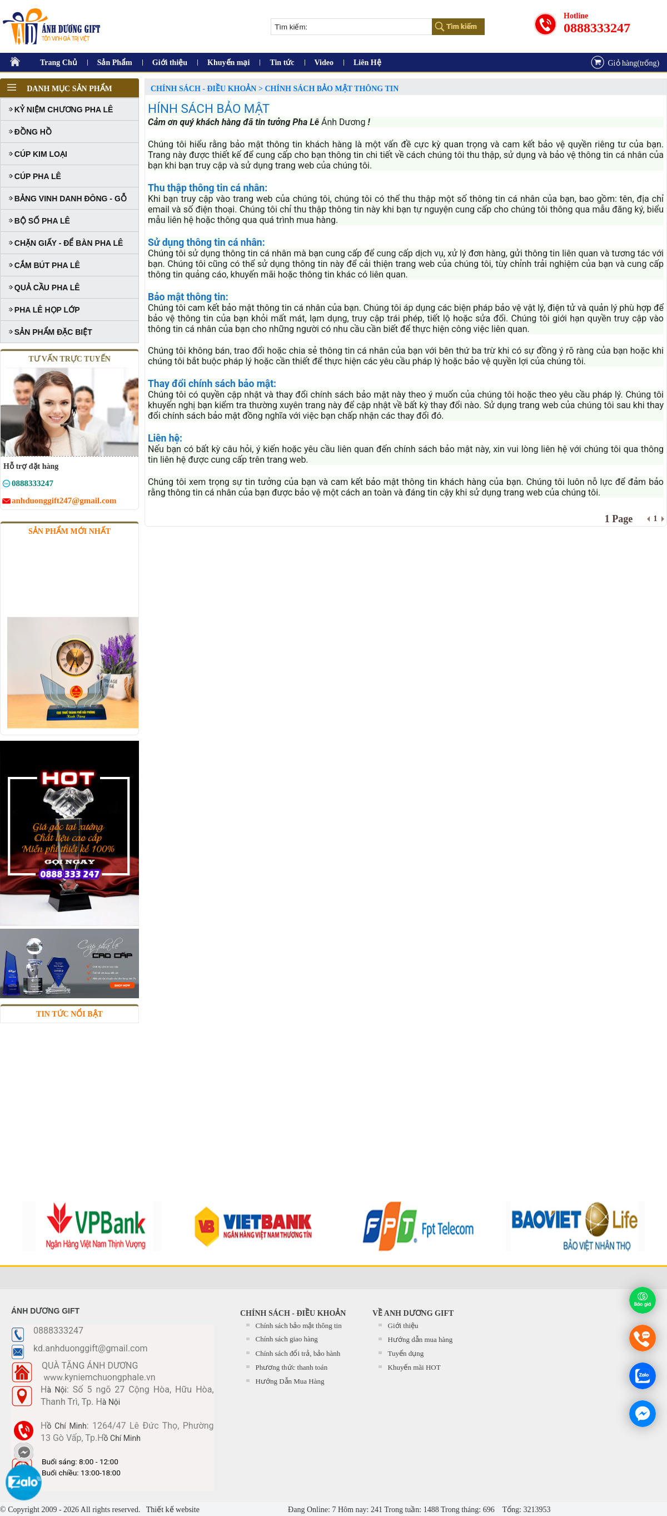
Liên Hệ (367, 62)
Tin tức (282, 62)
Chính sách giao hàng (287, 1339)
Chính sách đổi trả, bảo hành (298, 1353)
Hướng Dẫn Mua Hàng (290, 1381)
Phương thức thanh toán (292, 1367)
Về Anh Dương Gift (413, 1313)
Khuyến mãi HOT (414, 1367)
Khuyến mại (228, 62)
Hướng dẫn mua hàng (420, 1339)
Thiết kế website (172, 1509)
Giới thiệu (169, 62)
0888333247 (597, 28)
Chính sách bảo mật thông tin (299, 1325)
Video (324, 62)
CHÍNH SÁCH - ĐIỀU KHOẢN (293, 1313)
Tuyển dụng (406, 1353)
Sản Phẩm (114, 62)
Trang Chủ (58, 62)
